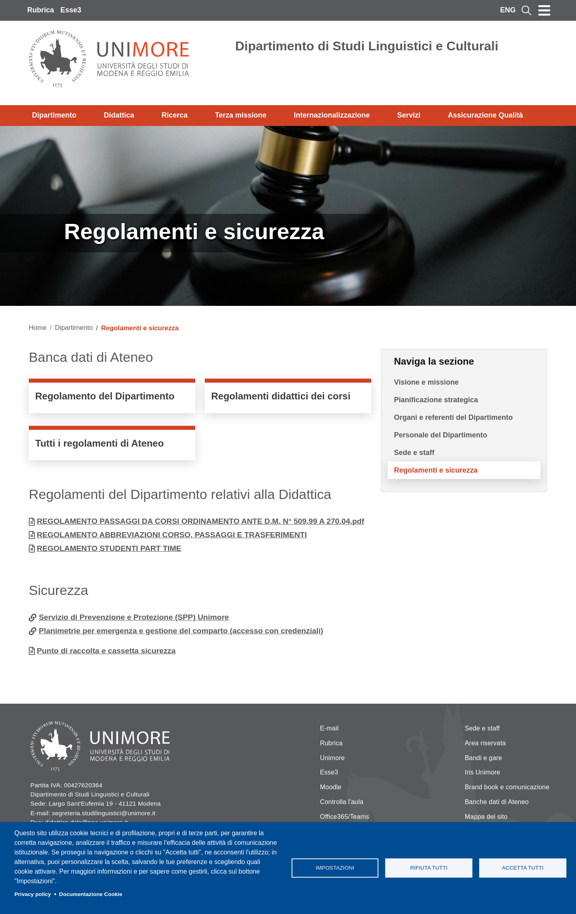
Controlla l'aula (342, 801)
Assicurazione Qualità (485, 115)
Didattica (119, 115)
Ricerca (175, 115)
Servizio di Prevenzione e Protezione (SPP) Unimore (134, 617)
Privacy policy (32, 894)
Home (38, 327)
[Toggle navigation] (544, 10)
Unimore (332, 757)
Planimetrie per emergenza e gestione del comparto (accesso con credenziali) (181, 631)
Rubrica (40, 10)
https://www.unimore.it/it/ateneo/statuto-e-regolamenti (112, 445)
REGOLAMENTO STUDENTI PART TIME (109, 548)
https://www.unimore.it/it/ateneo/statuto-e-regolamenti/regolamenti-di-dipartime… (112, 398)
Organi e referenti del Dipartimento (453, 417)
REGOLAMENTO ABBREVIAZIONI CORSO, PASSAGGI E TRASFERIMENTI (172, 535)
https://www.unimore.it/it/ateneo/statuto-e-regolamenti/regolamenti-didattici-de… (288, 398)
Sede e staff (414, 453)
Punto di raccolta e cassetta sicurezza (106, 651)
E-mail (329, 728)
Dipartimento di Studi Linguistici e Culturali (366, 46)
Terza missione (240, 115)
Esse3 (70, 10)
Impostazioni (335, 868)
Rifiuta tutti (428, 868)
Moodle (331, 787)
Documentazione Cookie (90, 894)
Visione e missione (426, 382)
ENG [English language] (508, 10)
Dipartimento (54, 115)
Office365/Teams (344, 816)
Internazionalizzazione (332, 115)
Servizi (408, 115)
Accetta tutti (523, 868)
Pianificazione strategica (436, 400)
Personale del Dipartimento (440, 435)
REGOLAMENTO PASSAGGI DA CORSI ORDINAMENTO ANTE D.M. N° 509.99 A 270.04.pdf (200, 521)
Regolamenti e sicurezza (436, 470)
